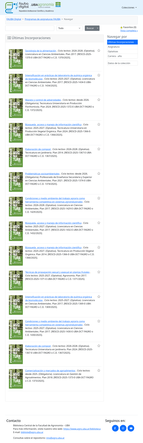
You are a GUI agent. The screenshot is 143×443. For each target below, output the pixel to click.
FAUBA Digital (14, 19)
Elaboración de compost (38, 149)
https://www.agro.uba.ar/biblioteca (82, 428)
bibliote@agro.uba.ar (32, 432)
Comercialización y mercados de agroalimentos (50, 370)
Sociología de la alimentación (40, 50)
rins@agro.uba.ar (55, 437)
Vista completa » (129, 30)
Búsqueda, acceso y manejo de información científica (53, 124)
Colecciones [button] (128, 7)
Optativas (113, 51)
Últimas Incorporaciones (121, 42)
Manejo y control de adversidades (43, 99)
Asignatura (113, 46)
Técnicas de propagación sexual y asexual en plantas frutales (57, 272)
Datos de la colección (119, 63)
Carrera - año (115, 56)
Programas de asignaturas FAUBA (42, 19)
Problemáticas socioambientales (42, 173)
